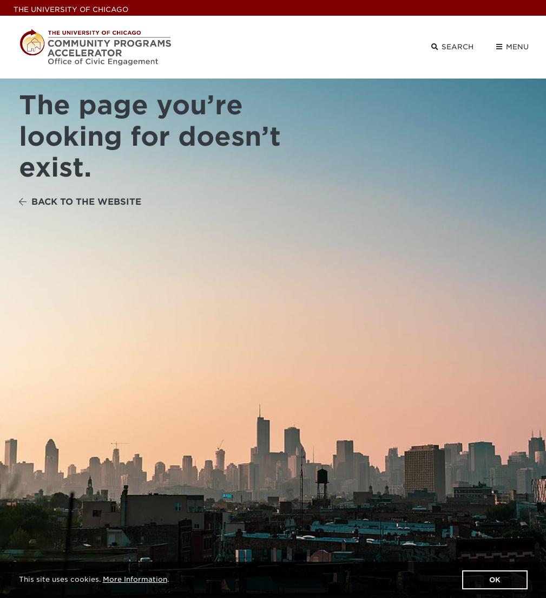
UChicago (71, 9)
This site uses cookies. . (94, 579)
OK (495, 580)
